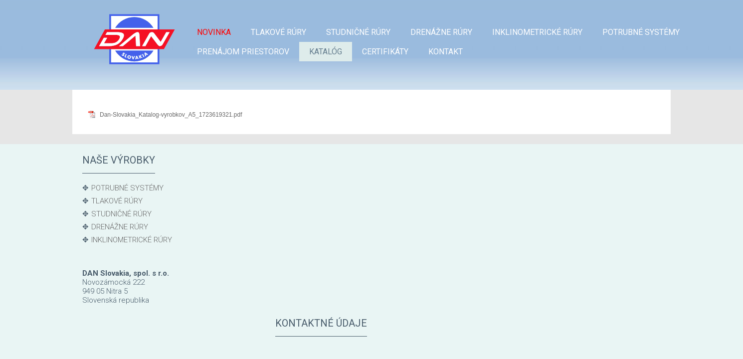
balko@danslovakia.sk (330, 211)
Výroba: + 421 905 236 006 (337, 256)
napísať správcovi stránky (363, 339)
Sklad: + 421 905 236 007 (335, 222)
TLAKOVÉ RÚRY (117, 200)
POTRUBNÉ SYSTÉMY (127, 187)
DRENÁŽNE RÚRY (119, 226)
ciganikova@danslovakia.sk (339, 245)
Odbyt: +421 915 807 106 (334, 200)
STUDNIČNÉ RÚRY (121, 213)
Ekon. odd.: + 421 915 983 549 (344, 233)
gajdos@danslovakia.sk (333, 290)
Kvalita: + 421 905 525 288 (337, 278)
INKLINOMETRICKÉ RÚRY (131, 239)
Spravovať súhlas (539, 339)
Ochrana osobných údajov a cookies (457, 339)
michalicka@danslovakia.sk (339, 267)
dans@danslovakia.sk (407, 301)
